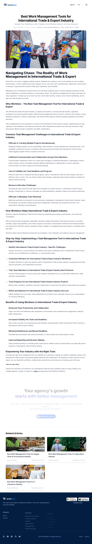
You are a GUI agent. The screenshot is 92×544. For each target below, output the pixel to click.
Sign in (72, 5)
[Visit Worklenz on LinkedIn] (12, 536)
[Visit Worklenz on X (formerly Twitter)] (4, 536)
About (4, 517)
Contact (5, 519)
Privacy (87, 536)
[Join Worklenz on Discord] (19, 536)
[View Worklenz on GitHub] (16, 536)
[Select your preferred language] (80, 4)
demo (36, 371)
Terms (81, 536)
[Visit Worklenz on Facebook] (8, 536)
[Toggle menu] (86, 4)
